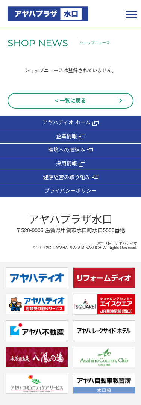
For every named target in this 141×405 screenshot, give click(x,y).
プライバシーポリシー (70, 190)
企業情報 (70, 136)
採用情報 (70, 163)
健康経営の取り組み (70, 177)
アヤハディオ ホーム (70, 122)
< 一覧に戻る (70, 101)
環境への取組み (70, 150)
